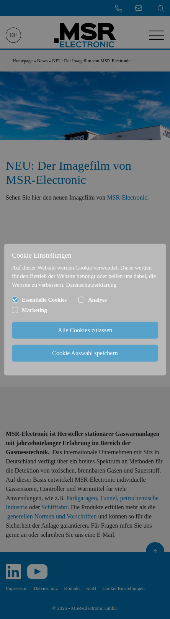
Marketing (34, 310)
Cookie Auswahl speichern (85, 353)
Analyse (97, 300)
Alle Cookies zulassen (85, 330)
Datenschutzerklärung (91, 284)
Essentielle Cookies (44, 300)
